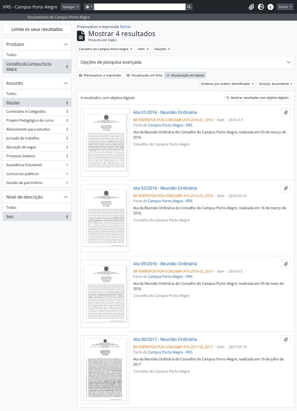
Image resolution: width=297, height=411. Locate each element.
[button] (251, 7)
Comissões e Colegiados (37, 112)
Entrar (284, 7)
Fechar (125, 26)
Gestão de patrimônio (37, 183)
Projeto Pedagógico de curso (37, 121)
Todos (11, 54)
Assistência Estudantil (37, 165)
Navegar (69, 7)
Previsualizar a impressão (100, 75)
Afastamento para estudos (37, 130)
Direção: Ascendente (274, 84)
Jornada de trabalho (37, 139)
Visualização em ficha (145, 75)
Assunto (14, 83)
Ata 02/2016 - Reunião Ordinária (165, 188)
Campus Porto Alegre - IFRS (170, 125)
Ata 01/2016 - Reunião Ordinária (165, 112)
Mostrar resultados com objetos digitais (257, 98)
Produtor (15, 44)
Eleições (37, 103)
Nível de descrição (24, 197)
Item (37, 217)
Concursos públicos (37, 174)
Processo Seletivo (37, 157)
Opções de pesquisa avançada (111, 62)
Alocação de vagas (37, 148)
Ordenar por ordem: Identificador (226, 84)
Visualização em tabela (185, 75)
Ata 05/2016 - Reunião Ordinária (165, 263)
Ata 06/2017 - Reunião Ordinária (165, 339)
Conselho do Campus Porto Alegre (37, 66)
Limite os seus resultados (37, 29)
